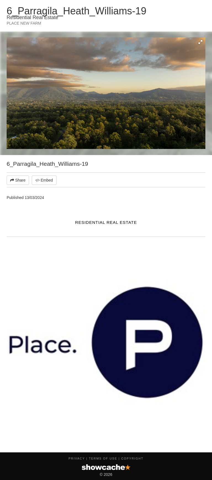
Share (17, 180)
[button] (200, 42)
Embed (44, 180)
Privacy (76, 458)
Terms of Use (103, 458)
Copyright (132, 458)
